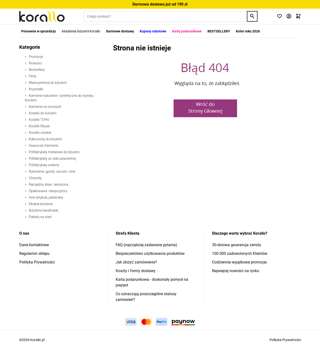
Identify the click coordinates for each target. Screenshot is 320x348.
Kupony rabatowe (153, 31)
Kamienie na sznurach (45, 107)
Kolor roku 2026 (248, 31)
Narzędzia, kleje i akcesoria (48, 184)
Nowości (35, 63)
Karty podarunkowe (187, 31)
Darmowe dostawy (120, 31)
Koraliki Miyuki (39, 126)
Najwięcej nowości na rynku (235, 271)
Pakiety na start (40, 217)
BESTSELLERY (218, 31)
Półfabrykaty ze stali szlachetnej (52, 158)
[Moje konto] (289, 16)
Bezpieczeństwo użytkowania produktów (150, 253)
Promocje (35, 57)
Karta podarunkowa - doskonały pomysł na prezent (152, 282)
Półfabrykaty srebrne (43, 165)
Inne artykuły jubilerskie (45, 197)
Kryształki (35, 89)
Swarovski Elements (43, 145)
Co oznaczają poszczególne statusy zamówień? (146, 297)
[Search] (252, 16)
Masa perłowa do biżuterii (47, 83)
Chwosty (35, 178)
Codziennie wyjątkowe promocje (239, 262)
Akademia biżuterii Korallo (81, 31)
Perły (32, 76)
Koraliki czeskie (39, 132)
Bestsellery (36, 70)
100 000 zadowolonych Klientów (239, 253)
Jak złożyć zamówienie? (136, 262)
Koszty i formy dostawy (136, 271)
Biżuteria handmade (43, 210)
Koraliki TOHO (38, 120)
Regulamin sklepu (34, 253)
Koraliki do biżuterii (42, 113)
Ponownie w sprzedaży (38, 31)
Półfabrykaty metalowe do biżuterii (54, 152)
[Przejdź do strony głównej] (42, 16)
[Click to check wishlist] (279, 16)
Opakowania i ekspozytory (47, 191)
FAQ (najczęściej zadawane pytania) (146, 245)
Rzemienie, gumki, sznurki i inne (51, 171)
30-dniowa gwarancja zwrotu (236, 245)
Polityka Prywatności (37, 262)
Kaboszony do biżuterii (45, 139)
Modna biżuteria (40, 204)
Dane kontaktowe (34, 245)
